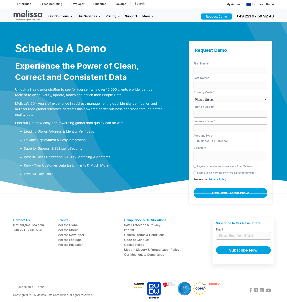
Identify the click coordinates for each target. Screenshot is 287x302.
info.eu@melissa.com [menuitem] (28, 225)
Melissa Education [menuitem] (70, 245)
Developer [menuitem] (78, 4)
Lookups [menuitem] (120, 4)
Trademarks (25, 289)
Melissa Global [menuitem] (67, 225)
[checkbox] (230, 141)
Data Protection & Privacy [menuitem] (142, 225)
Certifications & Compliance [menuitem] (144, 254)
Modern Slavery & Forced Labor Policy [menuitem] (151, 250)
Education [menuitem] (99, 4)
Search (140, 3)
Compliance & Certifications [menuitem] (145, 220)
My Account (234, 4)
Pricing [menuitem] (111, 16)
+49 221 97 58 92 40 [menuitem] (28, 230)
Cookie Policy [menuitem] (134, 245)
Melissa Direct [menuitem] (67, 230)
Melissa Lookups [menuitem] (69, 240)
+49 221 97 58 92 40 (255, 16)
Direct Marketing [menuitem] (51, 4)
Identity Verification (81, 131)
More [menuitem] (146, 16)
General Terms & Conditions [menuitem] (144, 235)
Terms (40, 289)
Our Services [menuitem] (87, 16)
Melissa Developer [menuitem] (70, 235)
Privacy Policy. (218, 179)
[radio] (203, 141)
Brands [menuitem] (62, 220)
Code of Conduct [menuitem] (136, 240)
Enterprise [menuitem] (24, 4)
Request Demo (216, 16)
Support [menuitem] (131, 16)
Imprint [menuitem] (129, 230)
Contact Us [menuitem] (21, 220)
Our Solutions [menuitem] (58, 16)
